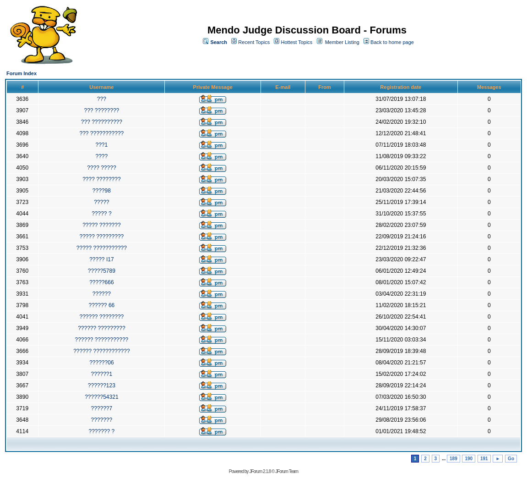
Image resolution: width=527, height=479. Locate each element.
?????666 (101, 282)
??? (101, 99)
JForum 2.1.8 (260, 471)
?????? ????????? (101, 328)
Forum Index (21, 73)
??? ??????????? (101, 133)
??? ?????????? (101, 122)
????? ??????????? (101, 248)
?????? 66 (102, 305)
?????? (101, 294)
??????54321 (101, 397)
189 (453, 458)
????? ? (101, 213)
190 (469, 458)
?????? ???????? (101, 317)
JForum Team (286, 471)
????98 (101, 190)
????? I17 (101, 259)
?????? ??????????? (101, 339)
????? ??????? (101, 225)
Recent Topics (254, 42)
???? (102, 156)
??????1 (102, 374)
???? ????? (101, 168)
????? (101, 202)
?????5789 (101, 271)
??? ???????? (101, 110)
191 (484, 458)
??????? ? (102, 431)
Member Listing (342, 42)
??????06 (101, 362)
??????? (102, 420)
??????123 (101, 385)
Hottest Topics (296, 42)
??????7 (102, 408)
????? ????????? (101, 236)
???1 (102, 145)
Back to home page (392, 42)
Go (511, 458)
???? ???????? (101, 179)
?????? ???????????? (101, 351)
